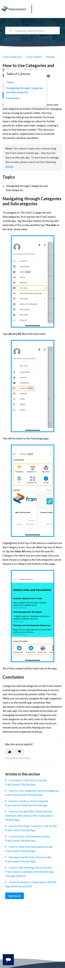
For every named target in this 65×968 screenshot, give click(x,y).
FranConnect (34, 56)
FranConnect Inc (12, 56)
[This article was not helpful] (19, 751)
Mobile (50, 56)
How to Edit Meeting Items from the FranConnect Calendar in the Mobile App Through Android (29, 871)
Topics (10, 82)
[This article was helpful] (9, 751)
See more (14, 895)
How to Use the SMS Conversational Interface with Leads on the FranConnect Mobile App (29, 815)
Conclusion (12, 98)
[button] (61, 8)
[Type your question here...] (32, 30)
